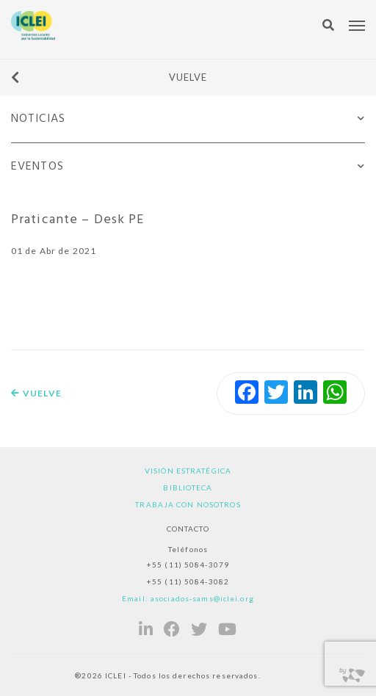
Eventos (37, 166)
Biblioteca (187, 487)
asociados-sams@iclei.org (202, 598)
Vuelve (109, 77)
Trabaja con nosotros (187, 504)
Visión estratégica (188, 470)
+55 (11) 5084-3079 (188, 564)
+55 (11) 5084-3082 (188, 581)
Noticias (38, 119)
